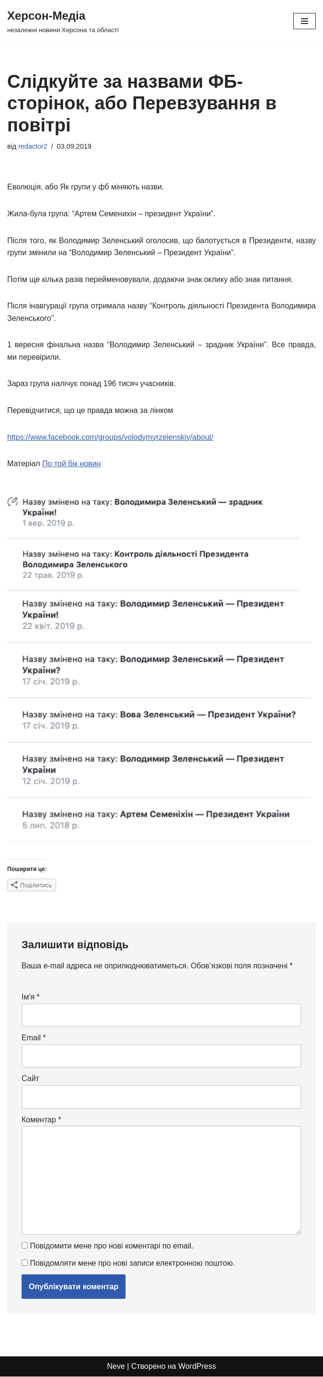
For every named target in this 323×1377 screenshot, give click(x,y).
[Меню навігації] (304, 21)
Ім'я (31, 997)
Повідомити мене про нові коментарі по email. (111, 1247)
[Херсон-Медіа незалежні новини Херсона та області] (63, 21)
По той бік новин (71, 464)
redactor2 (32, 146)
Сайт (30, 1079)
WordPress (197, 1367)
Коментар (41, 1120)
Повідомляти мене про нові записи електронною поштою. (132, 1263)
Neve (116, 1367)
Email (34, 1038)
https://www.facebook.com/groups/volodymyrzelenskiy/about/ (110, 437)
